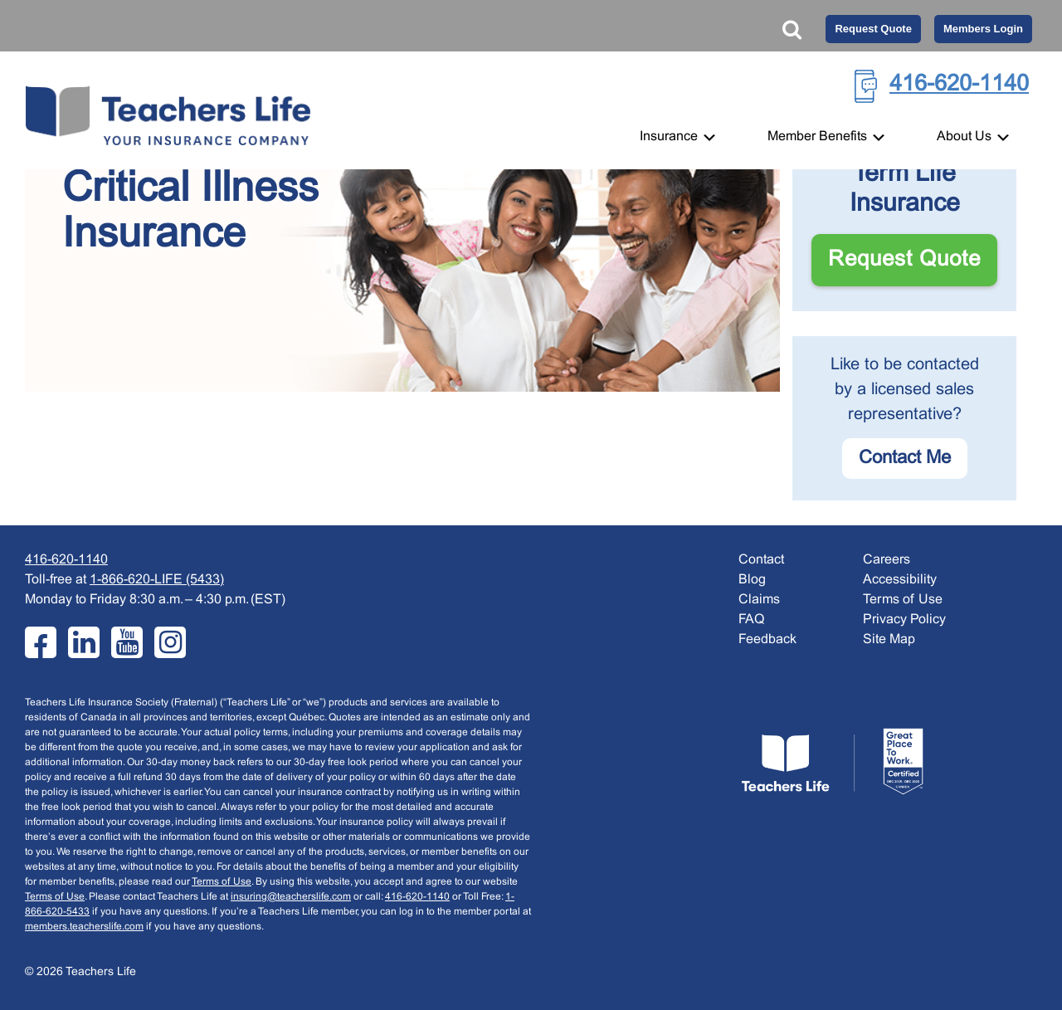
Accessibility (900, 579)
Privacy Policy (904, 619)
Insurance (679, 136)
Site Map (889, 639)
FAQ (751, 619)
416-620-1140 (959, 84)
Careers (886, 560)
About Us (974, 136)
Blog (752, 579)
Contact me (905, 458)
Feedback (767, 639)
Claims (759, 599)
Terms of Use (221, 882)
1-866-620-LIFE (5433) (157, 579)
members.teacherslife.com (84, 927)
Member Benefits (827, 136)
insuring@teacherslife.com (291, 897)
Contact (761, 560)
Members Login (983, 28)
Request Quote (873, 28)
